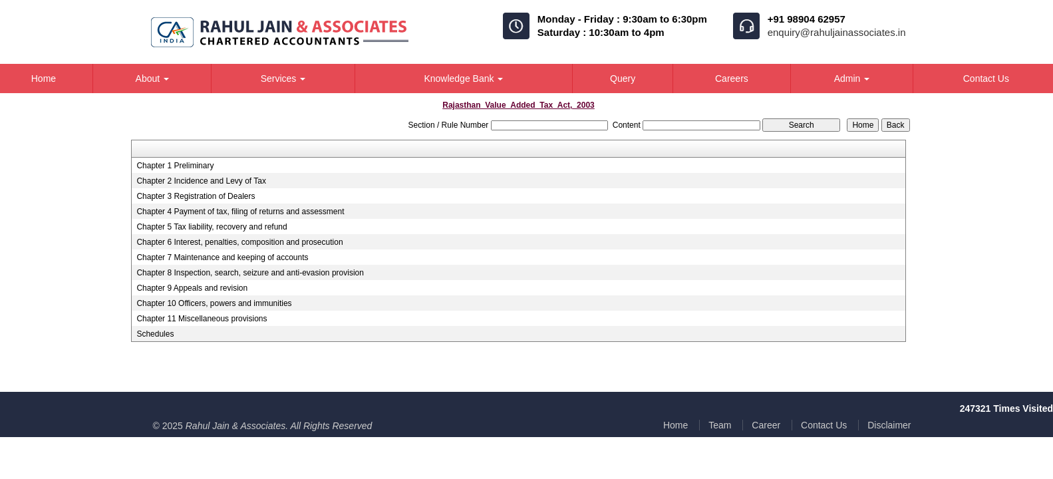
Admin (852, 78)
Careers (731, 78)
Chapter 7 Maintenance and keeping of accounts (222, 257)
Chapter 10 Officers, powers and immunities (213, 303)
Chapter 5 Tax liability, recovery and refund (211, 227)
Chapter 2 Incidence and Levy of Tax (201, 181)
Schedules (155, 334)
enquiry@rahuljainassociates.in (837, 32)
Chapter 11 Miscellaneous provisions (201, 318)
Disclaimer (889, 425)
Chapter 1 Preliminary (175, 165)
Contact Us (824, 425)
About (152, 78)
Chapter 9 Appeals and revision (191, 288)
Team (719, 425)
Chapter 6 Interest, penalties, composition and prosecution (239, 242)
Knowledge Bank (463, 78)
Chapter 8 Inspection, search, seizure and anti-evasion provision (250, 272)
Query (622, 78)
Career (766, 425)
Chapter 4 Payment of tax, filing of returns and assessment (240, 211)
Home (675, 425)
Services (283, 78)
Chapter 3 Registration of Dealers (195, 196)
